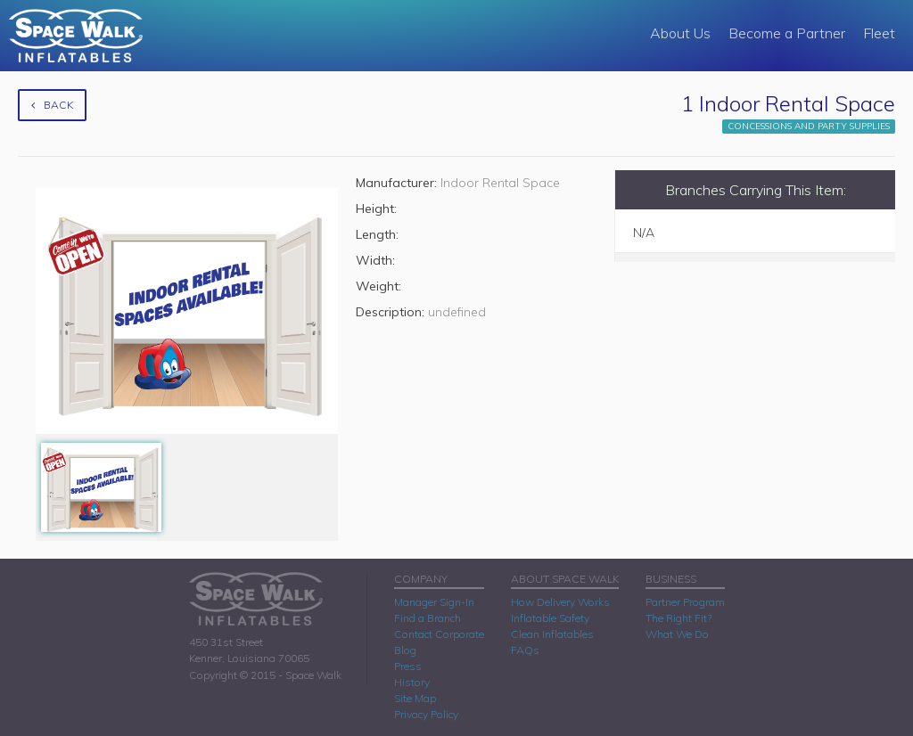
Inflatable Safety (550, 618)
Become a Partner (786, 33)
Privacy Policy (426, 714)
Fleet (879, 33)
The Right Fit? (678, 618)
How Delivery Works (560, 602)
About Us (680, 33)
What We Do (677, 634)
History (412, 682)
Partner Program (685, 602)
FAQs (525, 650)
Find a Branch (427, 618)
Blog (405, 650)
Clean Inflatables (552, 634)
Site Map (415, 698)
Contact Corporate (439, 634)
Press (408, 666)
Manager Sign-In (434, 602)
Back (52, 104)
